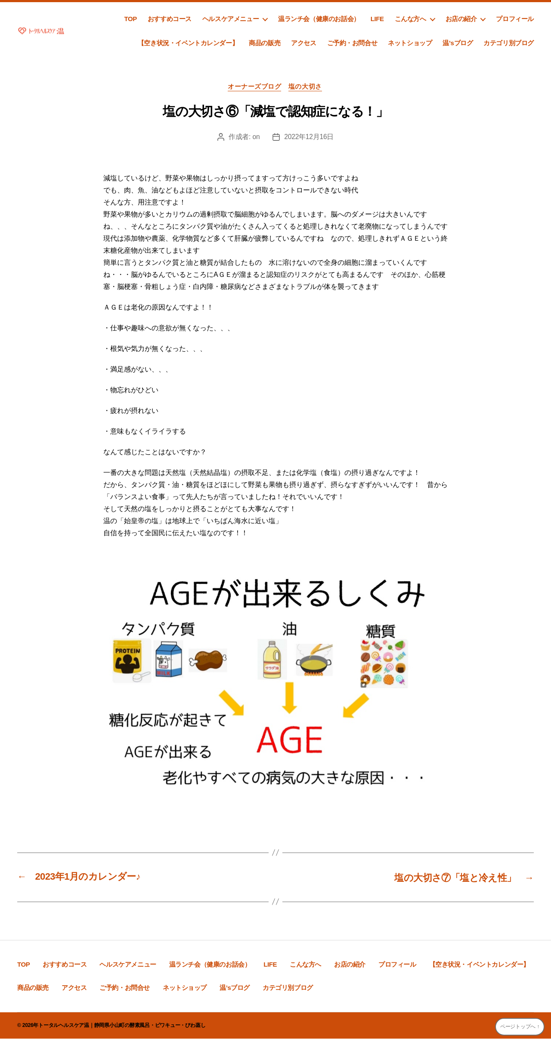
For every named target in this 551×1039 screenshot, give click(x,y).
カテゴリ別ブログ (508, 43)
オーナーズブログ (254, 87)
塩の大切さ (306, 87)
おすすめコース (170, 18)
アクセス (303, 43)
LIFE (377, 18)
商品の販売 (264, 43)
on (256, 137)
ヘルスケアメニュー (230, 18)
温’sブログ (458, 43)
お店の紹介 (461, 18)
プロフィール (515, 18)
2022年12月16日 (309, 137)
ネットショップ (410, 43)
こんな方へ (410, 18)
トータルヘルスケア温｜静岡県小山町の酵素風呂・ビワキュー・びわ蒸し (121, 1026)
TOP (130, 18)
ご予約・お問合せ (352, 43)
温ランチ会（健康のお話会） (319, 18)
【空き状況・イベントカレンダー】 (188, 43)
